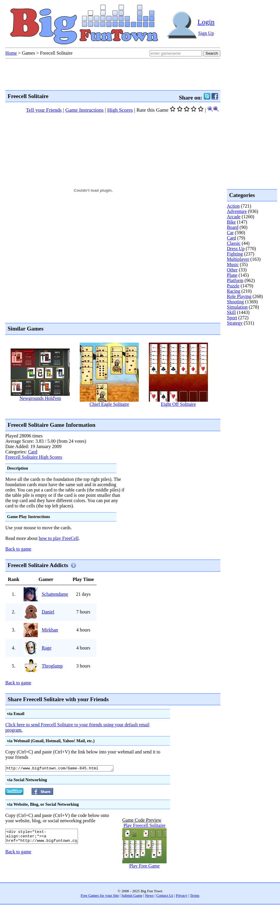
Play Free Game (144, 866)
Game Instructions (84, 110)
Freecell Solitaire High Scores (33, 457)
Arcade (233, 216)
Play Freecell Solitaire (144, 826)
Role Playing (239, 296)
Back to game (18, 548)
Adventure (237, 211)
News (149, 896)
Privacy (181, 896)
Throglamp (52, 665)
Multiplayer (238, 259)
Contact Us (164, 896)
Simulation (237, 307)
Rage (46, 647)
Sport (232, 317)
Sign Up (206, 33)
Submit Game (131, 896)
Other (232, 269)
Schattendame (55, 594)
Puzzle (233, 285)
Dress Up (236, 248)
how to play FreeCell (59, 538)
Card (32, 451)
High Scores (120, 110)
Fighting (235, 253)
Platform (235, 280)
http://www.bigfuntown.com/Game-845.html (66, 768)
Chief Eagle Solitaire (109, 404)
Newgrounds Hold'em (40, 398)
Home (11, 53)
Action (233, 206)
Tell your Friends (44, 110)
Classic (233, 243)
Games (28, 53)
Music (233, 264)
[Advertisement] (250, 349)
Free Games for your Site (100, 896)
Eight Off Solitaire (178, 404)
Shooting (235, 301)
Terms (194, 896)
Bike (231, 221)
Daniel (48, 611)
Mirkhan (50, 629)
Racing (233, 291)
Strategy (234, 322)
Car (230, 232)
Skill (231, 312)
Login (206, 22)
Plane (232, 275)
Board (232, 227)
